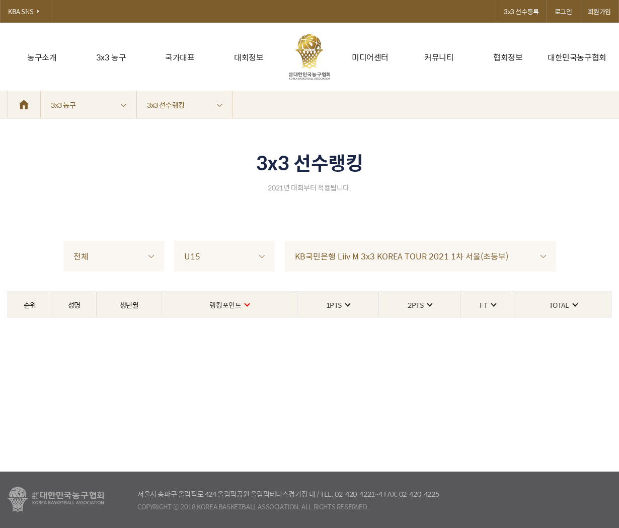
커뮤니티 (438, 57)
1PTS (338, 304)
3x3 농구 (111, 57)
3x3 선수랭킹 (184, 104)
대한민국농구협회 (577, 57)
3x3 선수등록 (521, 11)
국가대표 (179, 57)
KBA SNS (25, 11)
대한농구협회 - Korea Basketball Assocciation (56, 500)
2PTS (419, 304)
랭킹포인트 (229, 304)
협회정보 (507, 57)
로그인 (563, 11)
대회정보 (248, 57)
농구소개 (41, 57)
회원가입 (599, 11)
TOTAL (563, 304)
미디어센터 (370, 57)
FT (487, 304)
